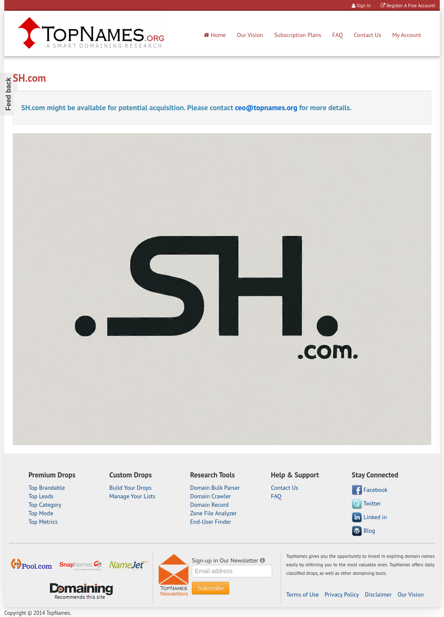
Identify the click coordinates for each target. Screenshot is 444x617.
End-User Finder (210, 522)
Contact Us (367, 35)
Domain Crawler (210, 496)
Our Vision (250, 35)
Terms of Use (302, 594)
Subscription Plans (298, 35)
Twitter (366, 504)
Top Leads (41, 496)
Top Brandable (46, 487)
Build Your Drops (130, 487)
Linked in (369, 517)
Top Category (44, 504)
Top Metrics (42, 522)
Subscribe (210, 588)
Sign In (361, 6)
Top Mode (40, 513)
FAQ (337, 35)
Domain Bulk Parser (215, 487)
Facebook (369, 490)
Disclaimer (378, 594)
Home (215, 35)
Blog (363, 531)
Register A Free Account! (408, 6)
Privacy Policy (341, 594)
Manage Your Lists (132, 496)
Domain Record (209, 504)
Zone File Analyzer (213, 513)
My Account (406, 35)
